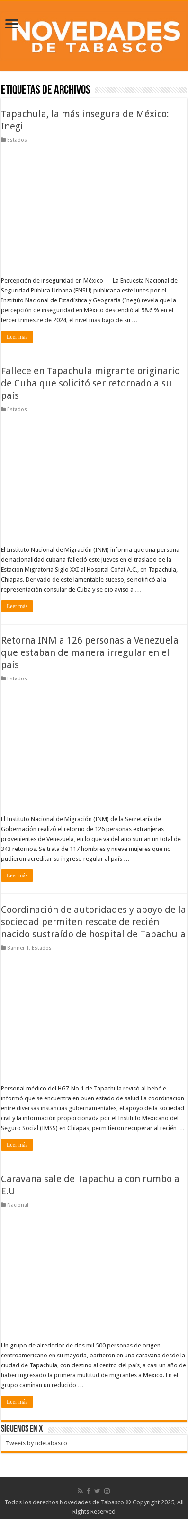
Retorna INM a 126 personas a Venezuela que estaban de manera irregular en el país (90, 652)
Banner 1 (18, 948)
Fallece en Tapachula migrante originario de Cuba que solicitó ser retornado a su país (90, 383)
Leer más (17, 337)
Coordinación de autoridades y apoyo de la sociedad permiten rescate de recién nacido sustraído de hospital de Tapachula (93, 922)
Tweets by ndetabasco (36, 1443)
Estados (17, 140)
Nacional (17, 1205)
